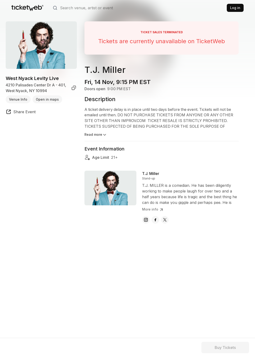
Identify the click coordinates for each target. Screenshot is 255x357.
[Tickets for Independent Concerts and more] (27, 8)
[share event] (21, 112)
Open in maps (47, 99)
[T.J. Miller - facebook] (155, 220)
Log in (235, 8)
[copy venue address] (74, 88)
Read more (95, 134)
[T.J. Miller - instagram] (146, 220)
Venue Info (18, 99)
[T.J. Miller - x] (165, 220)
